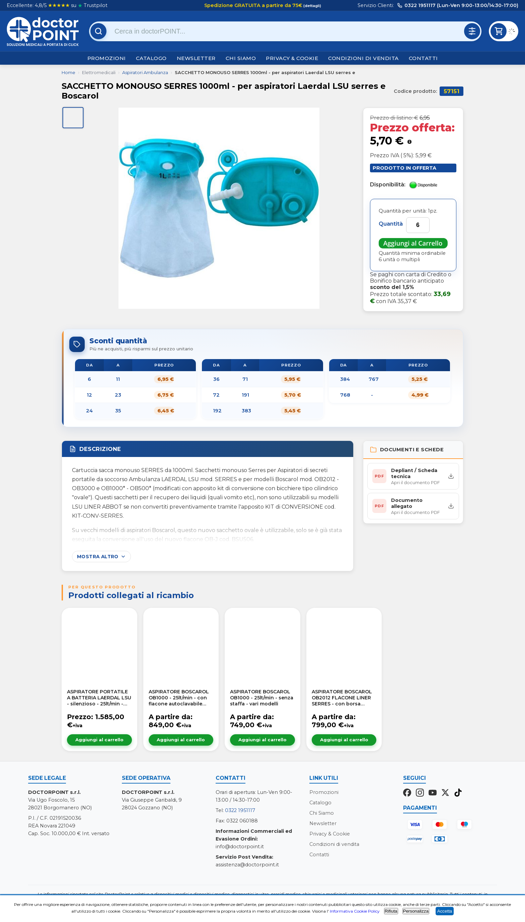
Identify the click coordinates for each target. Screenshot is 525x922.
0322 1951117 (240, 810)
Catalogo (151, 58)
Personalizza (416, 911)
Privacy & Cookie (292, 58)
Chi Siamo (241, 58)
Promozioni (106, 58)
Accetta (444, 911)
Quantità (391, 224)
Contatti (423, 58)
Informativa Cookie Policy (355, 911)
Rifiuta (391, 911)
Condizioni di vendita (363, 58)
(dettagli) (311, 5)
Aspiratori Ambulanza (145, 72)
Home (68, 72)
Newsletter (196, 58)
